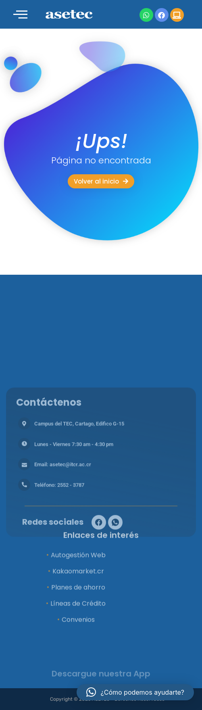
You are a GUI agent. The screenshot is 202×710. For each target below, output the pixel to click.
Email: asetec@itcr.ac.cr (62, 527)
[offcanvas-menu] (20, 15)
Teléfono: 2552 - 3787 (59, 548)
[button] (135, 692)
